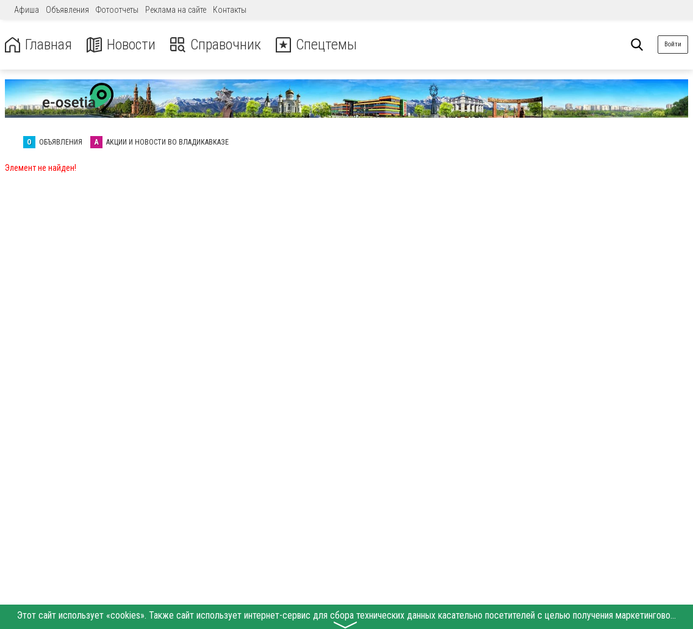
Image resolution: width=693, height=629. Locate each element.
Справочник (215, 45)
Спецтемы (316, 45)
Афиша (26, 10)
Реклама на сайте (175, 10)
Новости (121, 45)
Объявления (67, 10)
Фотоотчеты (117, 10)
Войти (672, 44)
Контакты (229, 10)
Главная (38, 45)
